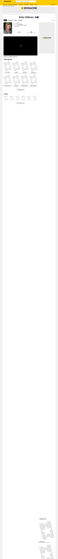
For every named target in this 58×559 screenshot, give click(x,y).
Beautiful (16, 89)
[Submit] (35, 1)
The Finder (7, 76)
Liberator (25, 76)
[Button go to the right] (54, 24)
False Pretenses (33, 89)
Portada (5, 18)
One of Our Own (47, 546)
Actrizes (11, 18)
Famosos (8, 18)
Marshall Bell (41, 545)
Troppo (16, 76)
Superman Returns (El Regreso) (25, 89)
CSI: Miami (33, 76)
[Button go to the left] (52, 24)
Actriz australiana (15, 18)
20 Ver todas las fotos (20, 107)
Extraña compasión (42, 546)
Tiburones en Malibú (8, 89)
